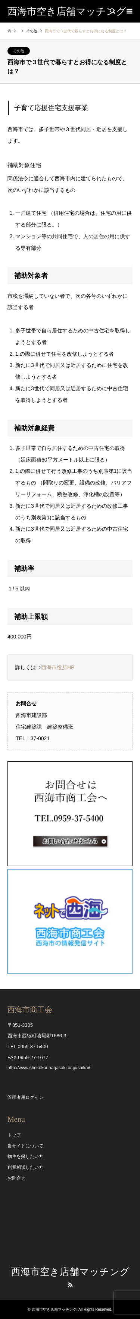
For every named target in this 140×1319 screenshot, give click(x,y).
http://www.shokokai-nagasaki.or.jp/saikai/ (48, 1067)
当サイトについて (25, 1145)
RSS (70, 1284)
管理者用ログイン (25, 1097)
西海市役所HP (57, 667)
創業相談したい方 (25, 1167)
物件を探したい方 (25, 1156)
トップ (14, 1135)
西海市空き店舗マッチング (70, 1271)
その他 (31, 31)
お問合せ (16, 1178)
